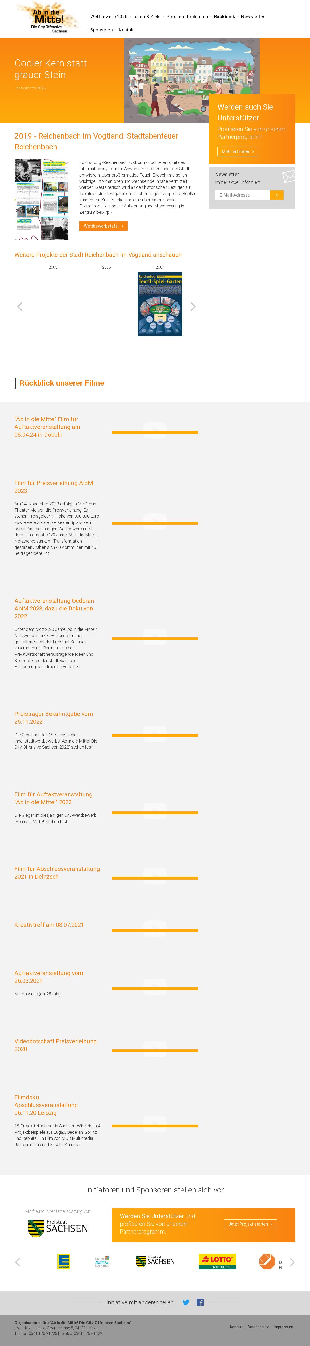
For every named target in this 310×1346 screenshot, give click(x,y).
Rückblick (224, 17)
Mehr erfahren (238, 151)
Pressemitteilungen (187, 17)
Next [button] (193, 306)
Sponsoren (101, 30)
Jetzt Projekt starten (250, 1224)
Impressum (283, 1327)
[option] (53, 300)
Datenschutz (258, 1327)
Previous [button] (19, 306)
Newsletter (253, 17)
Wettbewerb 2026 (109, 17)
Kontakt (127, 30)
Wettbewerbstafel (103, 226)
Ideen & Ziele (147, 17)
